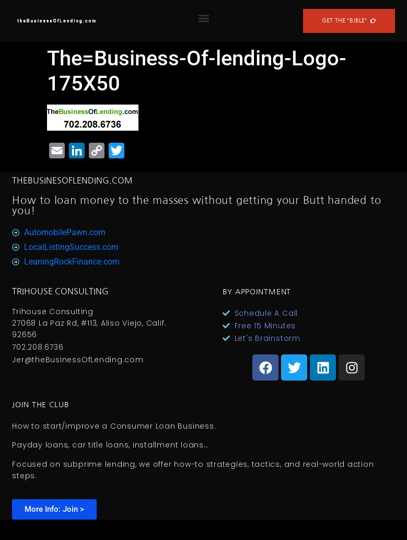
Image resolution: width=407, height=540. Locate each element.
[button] (204, 18)
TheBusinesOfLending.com (72, 180)
